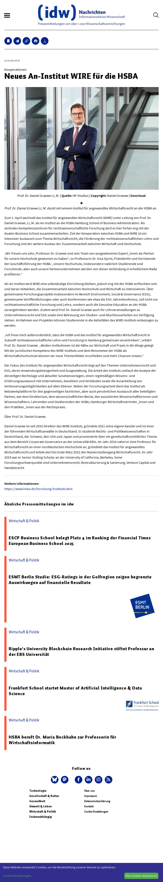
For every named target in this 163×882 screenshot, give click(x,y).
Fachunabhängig (40, 817)
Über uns (89, 791)
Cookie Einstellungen (96, 811)
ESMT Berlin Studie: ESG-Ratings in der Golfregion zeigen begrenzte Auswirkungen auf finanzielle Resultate (80, 580)
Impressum (90, 796)
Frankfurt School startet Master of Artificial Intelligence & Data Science (75, 691)
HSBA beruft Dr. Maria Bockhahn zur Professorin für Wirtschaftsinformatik (62, 740)
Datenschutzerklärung (97, 801)
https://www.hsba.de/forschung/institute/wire (38, 489)
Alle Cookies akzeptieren (141, 876)
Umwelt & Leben (40, 806)
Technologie (38, 791)
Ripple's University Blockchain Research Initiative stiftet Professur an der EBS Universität (81, 651)
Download (138, 195)
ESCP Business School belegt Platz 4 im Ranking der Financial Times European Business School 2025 (80, 541)
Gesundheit (37, 801)
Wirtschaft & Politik (42, 812)
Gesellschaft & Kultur (44, 796)
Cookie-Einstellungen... (18, 876)
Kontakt (88, 806)
